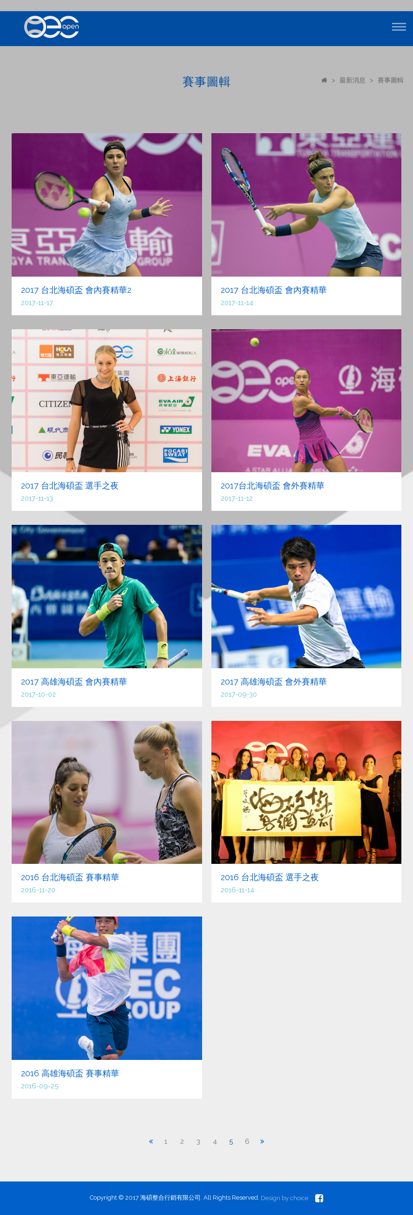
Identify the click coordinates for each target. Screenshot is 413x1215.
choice (299, 1198)
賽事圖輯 (391, 80)
